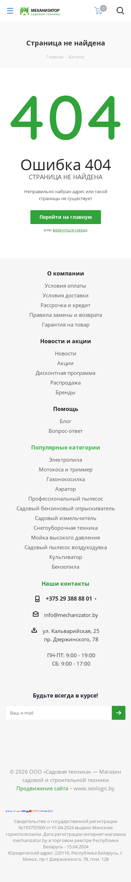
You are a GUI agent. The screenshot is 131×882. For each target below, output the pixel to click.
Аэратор (65, 488)
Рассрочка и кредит (65, 305)
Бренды (65, 392)
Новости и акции (65, 341)
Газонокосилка (65, 479)
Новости (66, 353)
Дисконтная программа (65, 372)
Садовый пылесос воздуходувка (65, 547)
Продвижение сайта (42, 788)
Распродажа (65, 382)
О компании (65, 273)
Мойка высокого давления (65, 537)
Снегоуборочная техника (66, 527)
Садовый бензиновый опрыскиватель (65, 508)
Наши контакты (65, 583)
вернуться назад (70, 230)
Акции (65, 363)
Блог (65, 421)
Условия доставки (66, 295)
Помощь (65, 409)
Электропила (65, 459)
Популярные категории (65, 447)
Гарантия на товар (65, 324)
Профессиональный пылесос (65, 498)
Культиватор (65, 556)
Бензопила (65, 566)
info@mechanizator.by (71, 614)
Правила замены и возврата (65, 314)
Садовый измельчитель (65, 517)
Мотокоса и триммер (66, 469)
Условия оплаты (65, 285)
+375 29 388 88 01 (69, 598)
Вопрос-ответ (66, 430)
